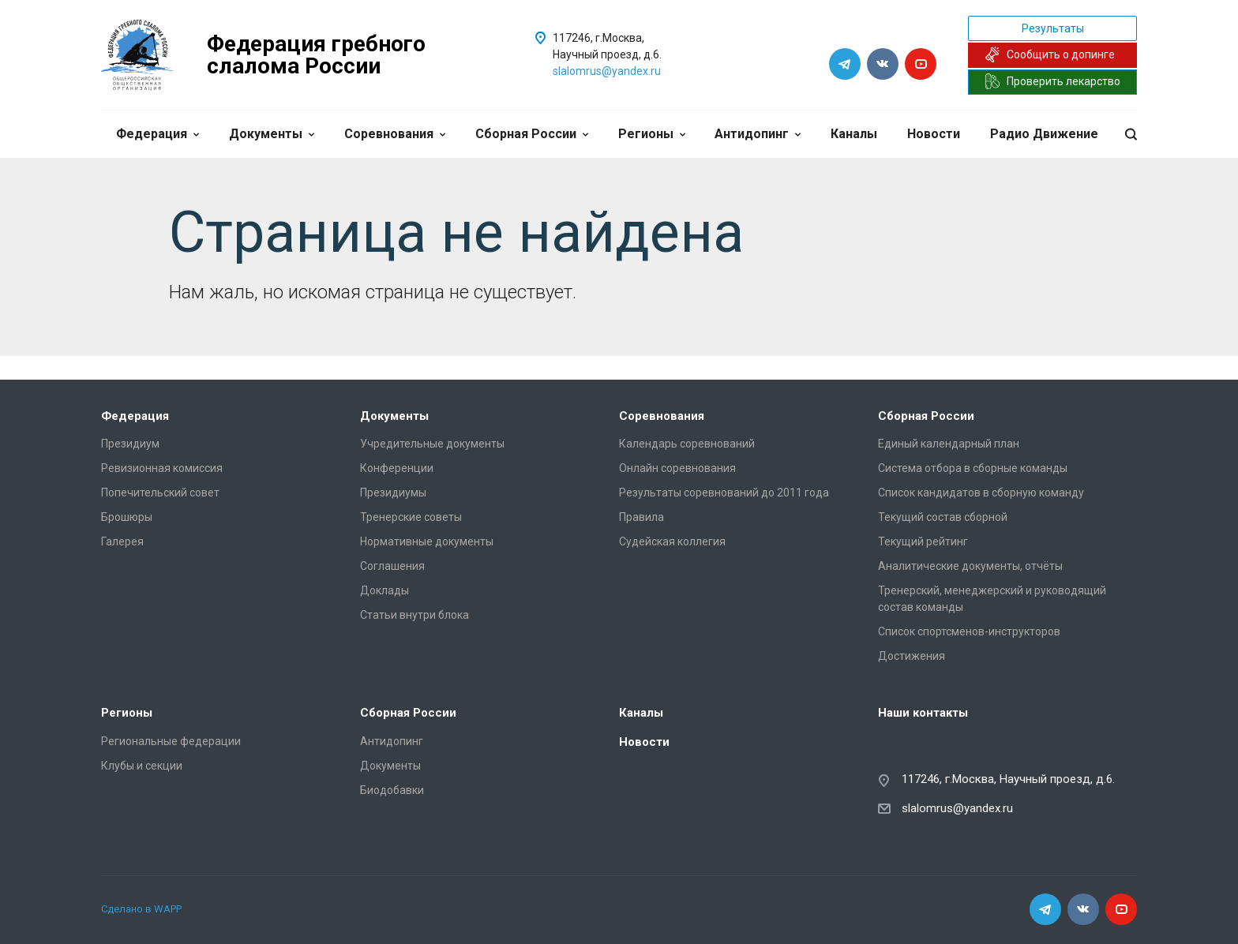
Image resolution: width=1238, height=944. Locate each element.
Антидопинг (758, 133)
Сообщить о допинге (1050, 54)
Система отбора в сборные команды (972, 468)
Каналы (854, 133)
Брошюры (126, 517)
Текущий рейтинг (923, 541)
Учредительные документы (432, 443)
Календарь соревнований (687, 443)
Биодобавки (392, 790)
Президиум (130, 443)
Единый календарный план (948, 443)
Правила (641, 517)
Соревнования (394, 133)
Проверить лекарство (1052, 81)
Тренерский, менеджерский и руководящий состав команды (992, 598)
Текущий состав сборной (942, 517)
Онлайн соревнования (677, 468)
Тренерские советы (411, 517)
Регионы (651, 133)
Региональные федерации (171, 741)
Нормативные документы (426, 541)
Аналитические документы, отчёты (970, 566)
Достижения (911, 656)
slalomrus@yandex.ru (607, 71)
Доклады (384, 590)
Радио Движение (1044, 133)
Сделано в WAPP (141, 909)
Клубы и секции (141, 765)
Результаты (1053, 28)
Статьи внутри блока (414, 615)
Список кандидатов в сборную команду (981, 492)
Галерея (122, 541)
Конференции (396, 468)
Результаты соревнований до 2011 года (724, 492)
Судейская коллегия (672, 541)
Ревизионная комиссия (162, 468)
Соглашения (392, 566)
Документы (271, 133)
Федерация (157, 133)
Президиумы (393, 492)
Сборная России (531, 133)
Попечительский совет (160, 492)
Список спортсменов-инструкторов (969, 631)
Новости (933, 133)
